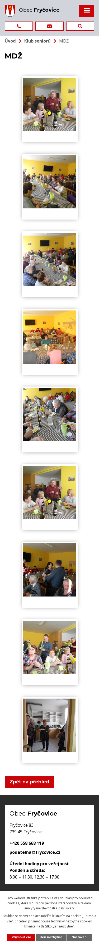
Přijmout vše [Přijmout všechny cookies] (21, 937)
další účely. (66, 908)
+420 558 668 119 (27, 843)
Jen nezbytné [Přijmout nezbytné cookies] (51, 937)
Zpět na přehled (29, 782)
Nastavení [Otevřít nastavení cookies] (79, 937)
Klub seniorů (37, 41)
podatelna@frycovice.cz (35, 852)
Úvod (10, 41)
